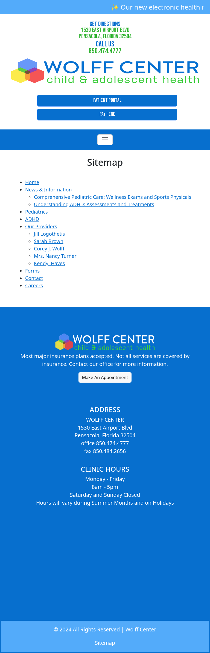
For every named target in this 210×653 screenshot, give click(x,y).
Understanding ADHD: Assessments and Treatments (94, 204)
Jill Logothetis (49, 234)
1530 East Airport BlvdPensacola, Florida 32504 (105, 30)
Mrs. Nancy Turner (55, 256)
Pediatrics (36, 211)
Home (32, 182)
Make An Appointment (105, 377)
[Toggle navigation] (105, 139)
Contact (34, 278)
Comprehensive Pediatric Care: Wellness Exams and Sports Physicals (112, 197)
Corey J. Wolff (49, 248)
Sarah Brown (48, 241)
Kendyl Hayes (49, 263)
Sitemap (105, 642)
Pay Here (107, 114)
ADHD (32, 219)
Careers (34, 285)
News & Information (48, 189)
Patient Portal (107, 100)
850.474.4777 (105, 47)
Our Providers (41, 226)
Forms (32, 270)
